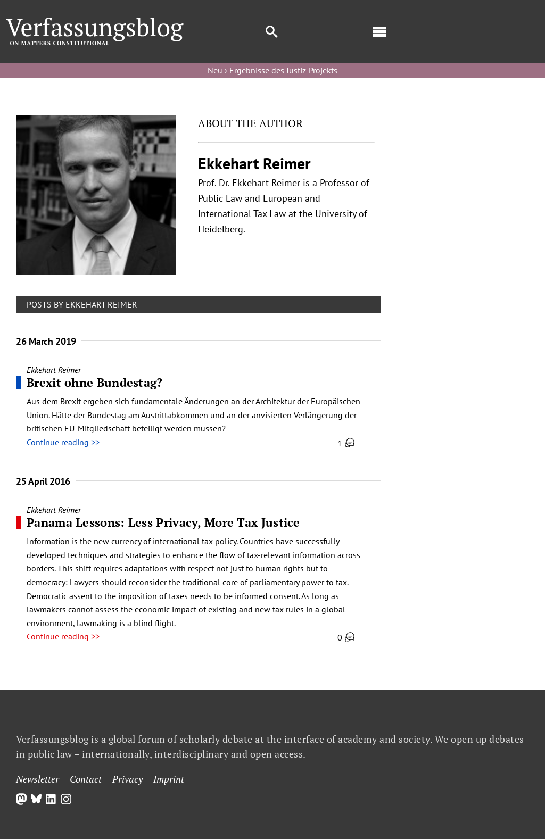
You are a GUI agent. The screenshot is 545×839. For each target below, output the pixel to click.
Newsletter (37, 778)
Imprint (168, 778)
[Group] (95, 21)
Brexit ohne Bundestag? (95, 382)
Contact (86, 778)
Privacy (127, 778)
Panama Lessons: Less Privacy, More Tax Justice (163, 522)
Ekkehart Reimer (54, 369)
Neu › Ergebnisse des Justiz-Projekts (272, 70)
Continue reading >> (63, 442)
